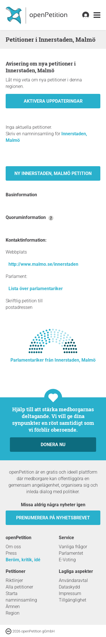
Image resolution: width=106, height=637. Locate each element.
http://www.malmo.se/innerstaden (43, 264)
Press (11, 553)
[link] (97, 15)
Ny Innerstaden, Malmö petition (53, 173)
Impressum (70, 593)
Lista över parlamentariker (35, 288)
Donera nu (53, 444)
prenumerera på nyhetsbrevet (53, 517)
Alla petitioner (19, 587)
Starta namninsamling (21, 597)
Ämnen (13, 606)
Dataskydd (69, 587)
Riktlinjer (14, 580)
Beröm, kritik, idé (23, 559)
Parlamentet (71, 553)
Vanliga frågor (73, 546)
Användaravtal (73, 580)
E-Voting (67, 559)
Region (13, 613)
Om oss (13, 546)
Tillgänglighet (72, 600)
